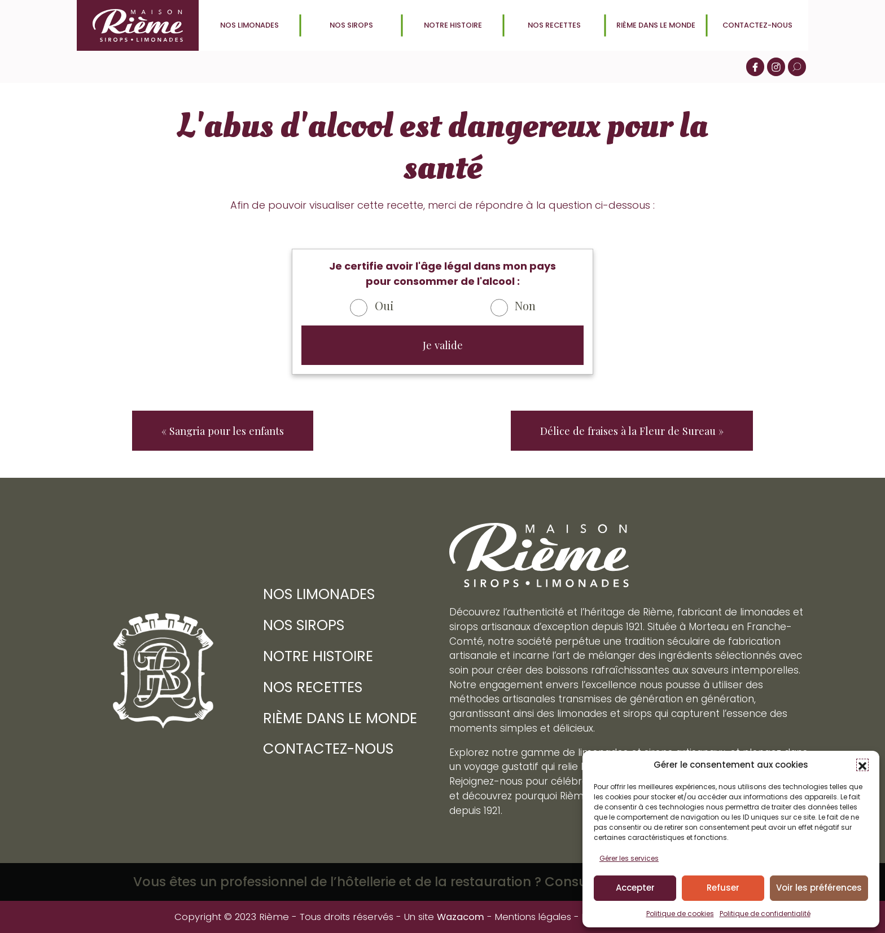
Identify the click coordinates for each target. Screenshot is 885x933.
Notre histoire (452, 25)
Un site (442, 916)
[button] (862, 765)
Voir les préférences (819, 888)
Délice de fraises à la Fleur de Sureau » (632, 431)
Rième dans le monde (656, 25)
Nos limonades (249, 25)
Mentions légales (532, 916)
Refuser (723, 888)
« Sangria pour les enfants (222, 431)
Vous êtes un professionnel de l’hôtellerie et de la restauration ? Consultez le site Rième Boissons (442, 882)
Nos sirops (351, 25)
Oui (384, 305)
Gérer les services (629, 858)
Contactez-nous (757, 25)
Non (525, 305)
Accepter (635, 888)
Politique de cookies (680, 913)
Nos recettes (554, 25)
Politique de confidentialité (765, 913)
